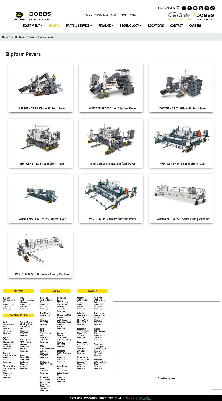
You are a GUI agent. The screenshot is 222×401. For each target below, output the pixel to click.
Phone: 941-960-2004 (62, 358)
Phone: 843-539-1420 (25, 347)
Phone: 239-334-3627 (45, 321)
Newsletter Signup (166, 377)
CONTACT (176, 25)
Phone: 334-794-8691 (8, 305)
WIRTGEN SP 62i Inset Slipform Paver (42, 163)
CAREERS (195, 25)
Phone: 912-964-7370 (99, 352)
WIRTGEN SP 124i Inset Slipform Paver (112, 219)
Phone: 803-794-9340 (25, 365)
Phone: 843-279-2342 (8, 345)
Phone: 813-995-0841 (45, 338)
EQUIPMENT (31, 25)
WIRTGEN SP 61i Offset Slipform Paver (183, 108)
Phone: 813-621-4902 (62, 343)
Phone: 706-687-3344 (99, 305)
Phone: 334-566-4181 (25, 305)
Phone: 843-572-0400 (8, 358)
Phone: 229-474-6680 (99, 365)
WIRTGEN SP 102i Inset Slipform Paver (42, 219)
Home (5, 36)
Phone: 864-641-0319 (25, 332)
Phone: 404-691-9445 (83, 320)
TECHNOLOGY (129, 25)
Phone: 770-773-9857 (82, 365)
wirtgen (31, 36)
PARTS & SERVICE (77, 25)
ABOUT (114, 14)
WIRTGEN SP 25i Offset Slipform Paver (112, 108)
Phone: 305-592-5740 (45, 354)
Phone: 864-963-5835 (8, 374)
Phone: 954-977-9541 (62, 307)
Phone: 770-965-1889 (82, 334)
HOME (89, 14)
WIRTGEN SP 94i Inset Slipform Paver (183, 163)
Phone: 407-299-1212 (45, 387)
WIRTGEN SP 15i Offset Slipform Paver (42, 108)
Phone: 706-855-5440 (99, 321)
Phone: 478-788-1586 (99, 336)
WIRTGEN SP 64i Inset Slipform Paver (112, 163)
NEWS (123, 14)
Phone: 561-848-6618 (62, 378)
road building (17, 36)
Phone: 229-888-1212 (82, 305)
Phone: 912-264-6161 (82, 349)
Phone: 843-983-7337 (8, 329)
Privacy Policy (120, 398)
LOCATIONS (156, 25)
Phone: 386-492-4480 (45, 305)
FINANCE (104, 25)
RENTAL (54, 25)
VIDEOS (133, 14)
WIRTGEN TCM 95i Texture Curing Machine (183, 219)
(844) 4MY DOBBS (166, 7)
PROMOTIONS (101, 14)
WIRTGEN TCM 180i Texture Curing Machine (42, 274)
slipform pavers (45, 36)
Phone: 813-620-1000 (62, 325)
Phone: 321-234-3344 (45, 369)
